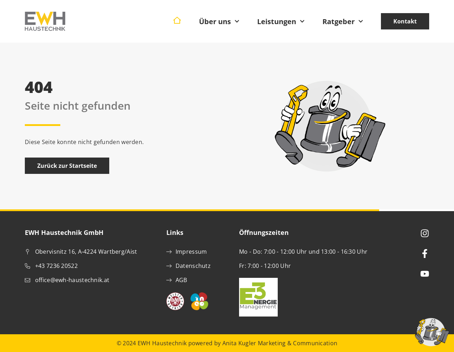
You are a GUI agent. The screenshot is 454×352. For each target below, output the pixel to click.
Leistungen (281, 21)
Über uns (219, 21)
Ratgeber (342, 21)
